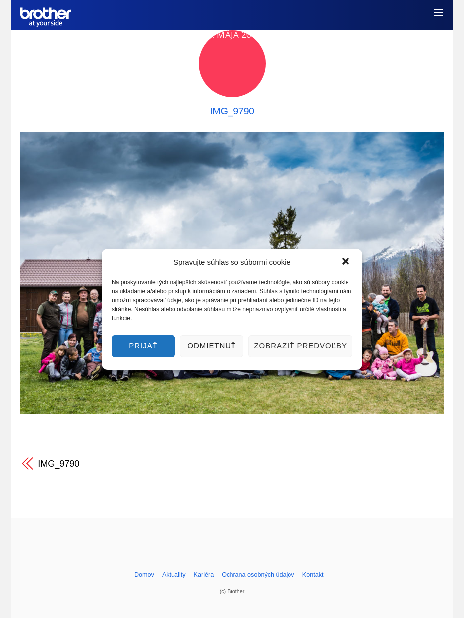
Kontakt (313, 574)
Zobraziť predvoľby (300, 345)
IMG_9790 (232, 111)
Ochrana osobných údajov (258, 574)
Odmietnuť (211, 345)
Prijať (143, 345)
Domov (144, 574)
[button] (346, 262)
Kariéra (204, 574)
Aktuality (174, 574)
